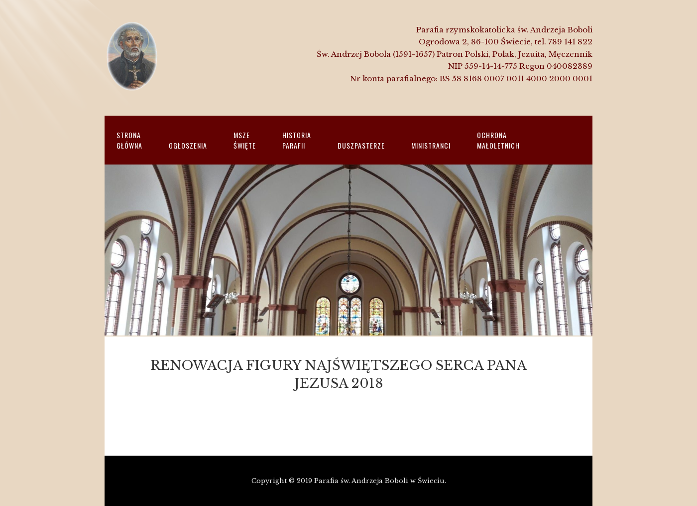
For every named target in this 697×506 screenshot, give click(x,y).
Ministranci (431, 145)
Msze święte (244, 140)
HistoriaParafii (296, 140)
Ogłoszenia (188, 145)
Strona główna (129, 140)
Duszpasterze (361, 145)
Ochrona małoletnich (498, 140)
